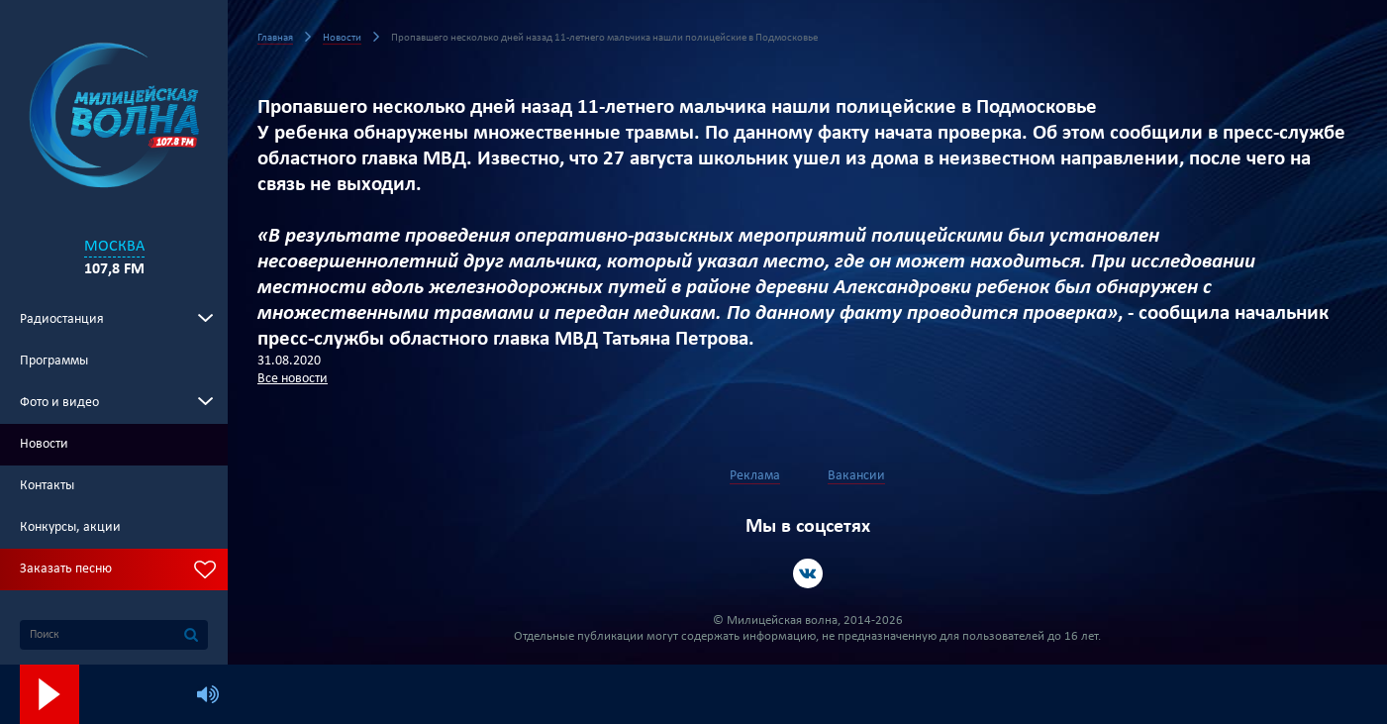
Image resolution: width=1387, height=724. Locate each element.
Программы (54, 361)
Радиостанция (62, 319)
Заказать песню (66, 569)
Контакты (47, 485)
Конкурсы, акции (70, 527)
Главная (275, 38)
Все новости (292, 378)
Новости (44, 444)
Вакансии (856, 475)
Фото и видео (59, 402)
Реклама (755, 475)
